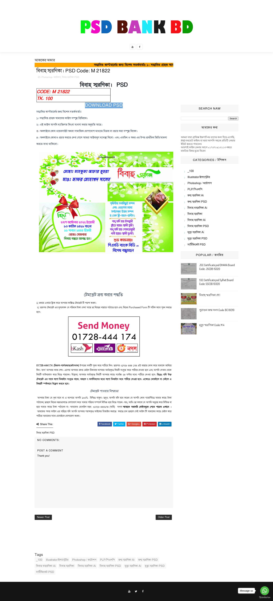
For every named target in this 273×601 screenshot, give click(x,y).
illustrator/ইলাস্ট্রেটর (57, 560)
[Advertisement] (209, 79)
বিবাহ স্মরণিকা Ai (87, 566)
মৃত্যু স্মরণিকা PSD (155, 566)
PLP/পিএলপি (107, 560)
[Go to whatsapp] (264, 590)
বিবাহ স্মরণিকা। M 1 (209, 295)
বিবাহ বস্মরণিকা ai (46, 566)
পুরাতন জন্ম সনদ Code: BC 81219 (216, 310)
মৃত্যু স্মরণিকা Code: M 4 (211, 325)
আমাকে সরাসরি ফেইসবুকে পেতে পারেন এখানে (146, 407)
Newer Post (43, 517)
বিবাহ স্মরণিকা (66, 566)
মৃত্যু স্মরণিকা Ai (133, 566)
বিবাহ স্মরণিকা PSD (70, 77)
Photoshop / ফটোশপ (51, 77)
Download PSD (104, 105)
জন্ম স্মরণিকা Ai (126, 560)
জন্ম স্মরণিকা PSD (148, 560)
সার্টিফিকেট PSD (45, 572)
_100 (39, 560)
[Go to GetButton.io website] (264, 597)
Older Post (164, 517)
